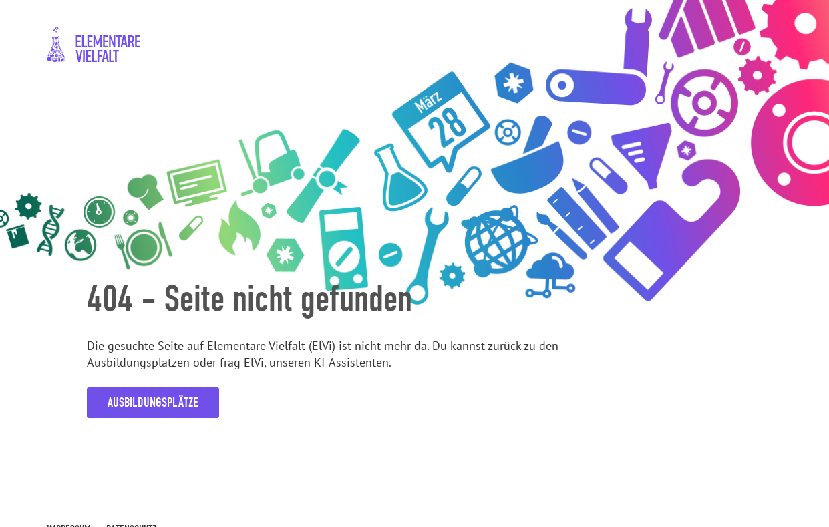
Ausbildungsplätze (153, 402)
